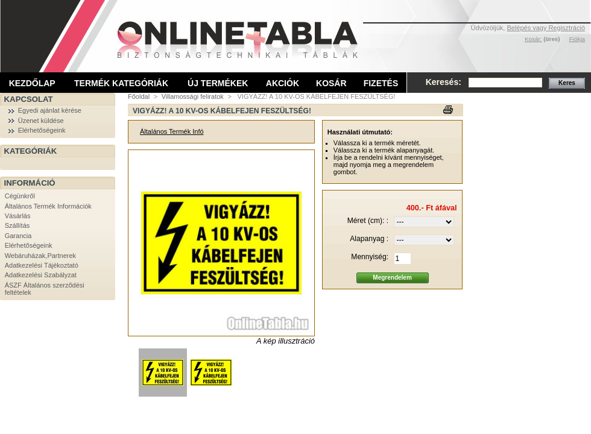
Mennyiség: (369, 257)
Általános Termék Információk (48, 206)
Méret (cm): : (368, 220)
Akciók (282, 83)
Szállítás (17, 225)
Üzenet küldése (41, 120)
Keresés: (443, 82)
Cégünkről (20, 196)
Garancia (18, 235)
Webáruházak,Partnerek (40, 255)
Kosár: (533, 39)
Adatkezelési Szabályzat (41, 274)
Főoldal (139, 96)
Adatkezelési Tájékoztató (41, 265)
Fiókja (577, 39)
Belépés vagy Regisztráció (546, 27)
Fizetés (381, 83)
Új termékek (218, 83)
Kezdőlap (32, 83)
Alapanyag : (369, 238)
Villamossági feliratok (193, 96)
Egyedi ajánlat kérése (49, 110)
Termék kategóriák (121, 83)
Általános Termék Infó (172, 131)
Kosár (331, 83)
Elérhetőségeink (42, 130)
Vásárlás (18, 215)
